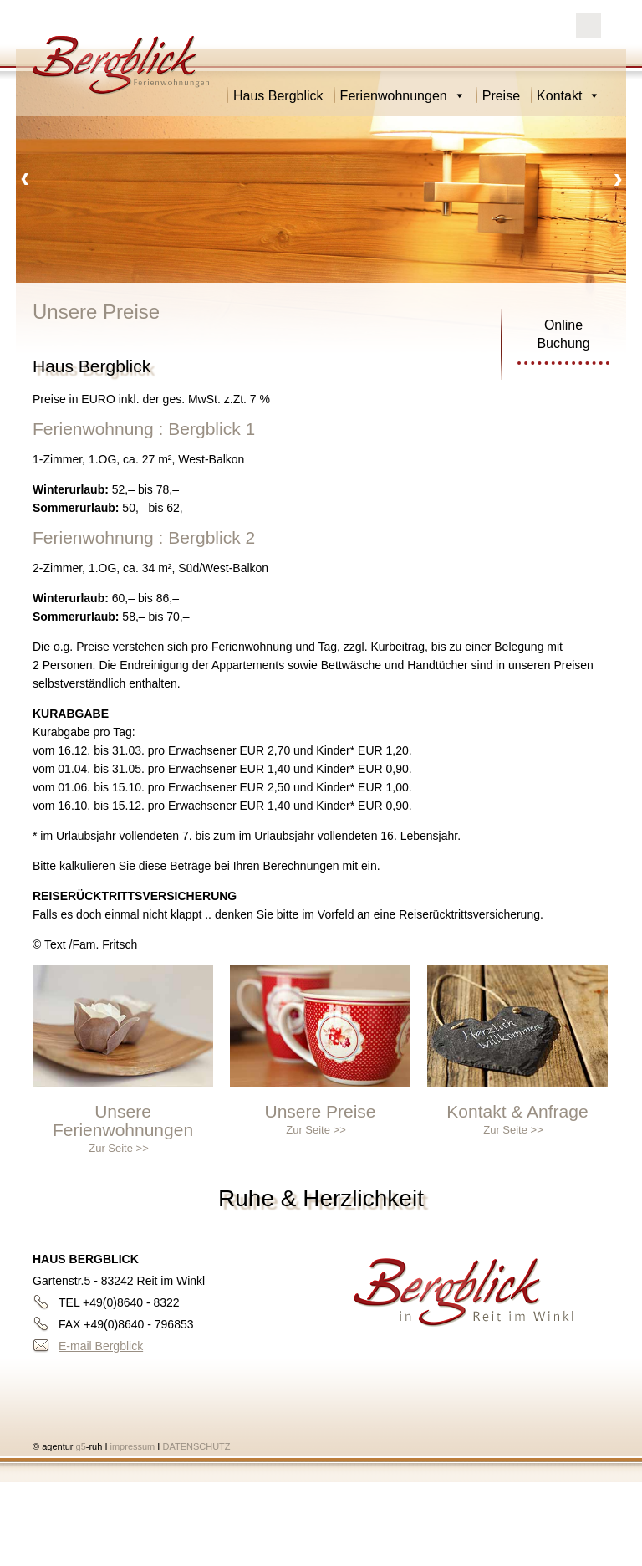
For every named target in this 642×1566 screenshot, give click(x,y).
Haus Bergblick (278, 96)
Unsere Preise (319, 1111)
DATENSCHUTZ (196, 1446)
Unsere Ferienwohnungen (123, 1120)
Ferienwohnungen (403, 96)
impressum (134, 1446)
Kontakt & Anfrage (517, 1111)
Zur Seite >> (119, 1148)
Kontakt (568, 96)
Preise (501, 96)
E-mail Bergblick (101, 1346)
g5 (79, 1446)
